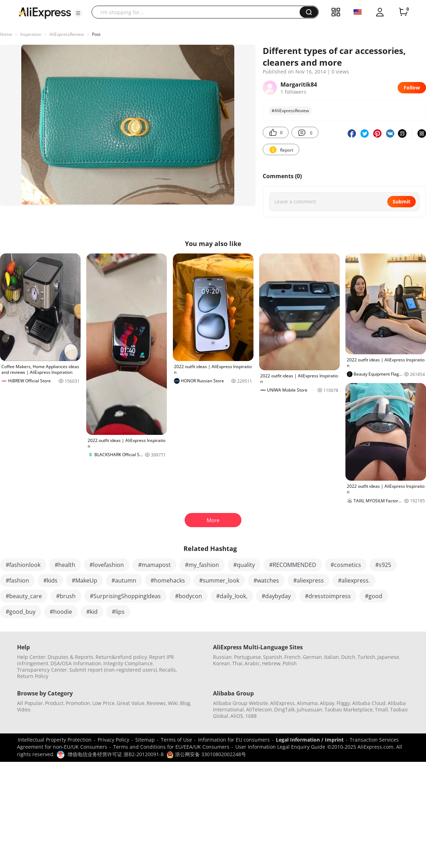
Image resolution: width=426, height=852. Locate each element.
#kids (50, 580)
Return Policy (32, 676)
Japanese (388, 657)
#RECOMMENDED (292, 565)
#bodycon (188, 596)
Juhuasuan (309, 709)
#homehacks (168, 580)
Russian (222, 657)
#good (373, 596)
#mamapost (154, 565)
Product (54, 703)
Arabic (252, 663)
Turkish (366, 657)
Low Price (103, 703)
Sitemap (145, 739)
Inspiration (30, 34)
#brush (66, 596)
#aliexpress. (354, 580)
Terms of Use (176, 739)
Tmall (381, 709)
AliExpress (282, 703)
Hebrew (271, 663)
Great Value (130, 703)
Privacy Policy (113, 739)
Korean (221, 663)
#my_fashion (202, 565)
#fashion (17, 580)
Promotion (78, 703)
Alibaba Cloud (369, 703)
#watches (266, 580)
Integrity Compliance (128, 663)
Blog (185, 703)
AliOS (236, 715)
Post (96, 34)
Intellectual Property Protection (55, 739)
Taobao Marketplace (348, 709)
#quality (244, 565)
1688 (251, 715)
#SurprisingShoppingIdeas (125, 596)
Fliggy (343, 703)
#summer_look (219, 580)
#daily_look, (231, 596)
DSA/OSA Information (75, 663)
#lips (118, 612)
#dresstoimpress (328, 596)
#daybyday (276, 596)
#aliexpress (308, 580)
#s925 (383, 565)
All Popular (30, 703)
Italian (331, 657)
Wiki (173, 703)
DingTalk (284, 709)
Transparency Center (42, 669)
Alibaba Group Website (240, 703)
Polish (290, 663)
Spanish (272, 657)
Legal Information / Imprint (310, 739)
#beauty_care (24, 596)
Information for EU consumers (234, 739)
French (292, 657)
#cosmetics (346, 565)
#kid (92, 612)
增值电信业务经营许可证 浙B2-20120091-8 (115, 754)
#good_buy (21, 612)
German (312, 657)
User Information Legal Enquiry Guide (280, 746)
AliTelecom (259, 709)
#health (65, 565)
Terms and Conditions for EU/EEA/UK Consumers (171, 746)
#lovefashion (106, 565)
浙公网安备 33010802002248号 (206, 754)
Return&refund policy (121, 657)
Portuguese (247, 657)
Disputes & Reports (70, 657)
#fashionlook (23, 565)
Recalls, (168, 669)
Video (23, 709)
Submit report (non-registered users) (113, 669)
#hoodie (61, 612)
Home (6, 34)
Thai (237, 663)
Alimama (307, 703)
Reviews (156, 703)
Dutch (348, 657)
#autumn (123, 580)
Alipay (327, 703)
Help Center (31, 657)
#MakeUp (84, 580)
